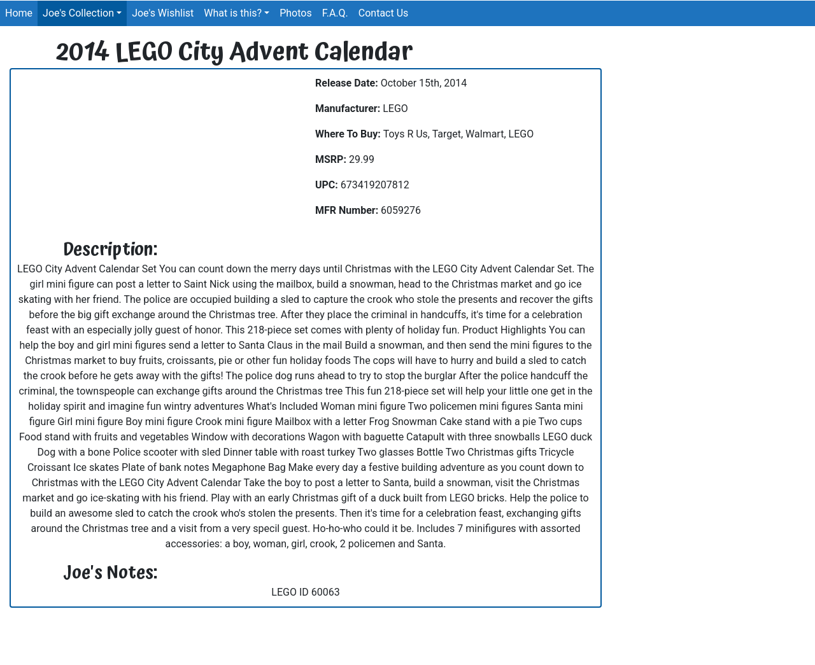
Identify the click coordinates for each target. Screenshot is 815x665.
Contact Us (383, 13)
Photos (296, 13)
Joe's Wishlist (163, 13)
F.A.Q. (335, 13)
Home (18, 13)
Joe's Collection (78, 13)
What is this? (233, 13)
